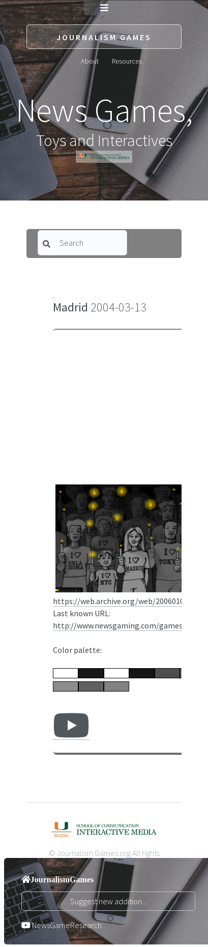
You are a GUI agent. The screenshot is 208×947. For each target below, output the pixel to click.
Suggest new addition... (108, 901)
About (90, 60)
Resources (127, 60)
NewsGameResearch (67, 925)
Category (64, 272)
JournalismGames (62, 879)
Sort (105, 272)
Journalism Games (104, 37)
